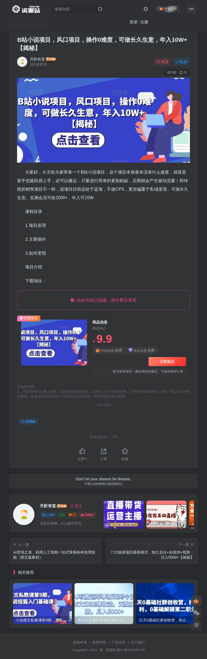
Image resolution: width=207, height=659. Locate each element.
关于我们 (138, 642)
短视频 (28, 421)
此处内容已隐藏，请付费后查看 (103, 300)
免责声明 (99, 642)
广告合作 (119, 642)
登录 (134, 22)
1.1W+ (48, 515)
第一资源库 (108, 650)
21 (72, 515)
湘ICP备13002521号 (130, 650)
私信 (181, 62)
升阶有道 (37, 59)
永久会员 (141, 350)
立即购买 (167, 361)
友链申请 (80, 642)
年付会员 (109, 350)
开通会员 (168, 9)
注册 (144, 22)
